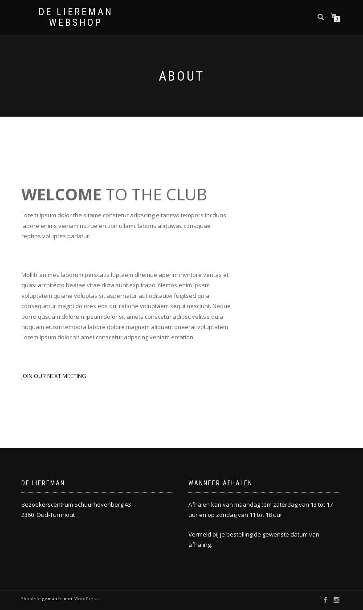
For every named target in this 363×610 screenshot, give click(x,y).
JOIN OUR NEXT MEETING (53, 376)
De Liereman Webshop (75, 17)
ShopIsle (31, 599)
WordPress (86, 599)
